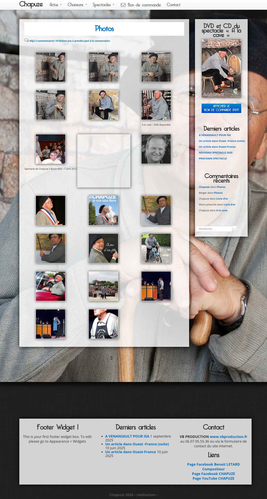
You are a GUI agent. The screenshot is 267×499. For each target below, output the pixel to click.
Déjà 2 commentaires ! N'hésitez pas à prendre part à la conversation (69, 41)
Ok (234, 228)
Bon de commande (140, 5)
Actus (56, 5)
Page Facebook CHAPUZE (213, 473)
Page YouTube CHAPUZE (213, 478)
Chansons (77, 5)
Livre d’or (222, 198)
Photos (104, 29)
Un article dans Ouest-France (217, 146)
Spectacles (103, 5)
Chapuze (31, 4)
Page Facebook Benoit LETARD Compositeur (213, 466)
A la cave (221, 210)
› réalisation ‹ (146, 494)
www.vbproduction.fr (228, 436)
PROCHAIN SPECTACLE (213, 158)
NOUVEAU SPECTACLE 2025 (215, 152)
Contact (173, 5)
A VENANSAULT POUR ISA (215, 135)
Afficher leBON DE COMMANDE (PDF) (221, 108)
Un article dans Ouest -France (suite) (222, 141)
